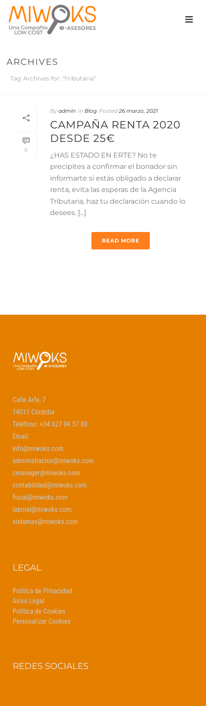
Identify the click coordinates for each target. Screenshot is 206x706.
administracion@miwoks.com (53, 461)
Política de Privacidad (42, 591)
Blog (90, 111)
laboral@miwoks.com (42, 509)
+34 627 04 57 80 (64, 424)
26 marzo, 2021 (138, 111)
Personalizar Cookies (42, 621)
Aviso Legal (28, 601)
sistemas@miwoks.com (45, 522)
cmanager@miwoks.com (46, 473)
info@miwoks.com (38, 448)
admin (67, 111)
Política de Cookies (39, 611)
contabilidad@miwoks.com (50, 485)
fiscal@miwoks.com (40, 497)
